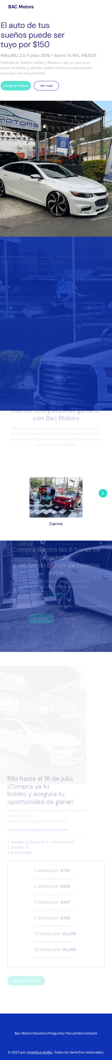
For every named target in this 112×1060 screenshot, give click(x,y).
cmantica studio (39, 1052)
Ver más (44, 85)
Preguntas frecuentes (65, 1033)
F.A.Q (75, 13)
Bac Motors (24, 1033)
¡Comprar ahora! (26, 977)
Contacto (50, 13)
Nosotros (21, 13)
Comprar (41, 615)
